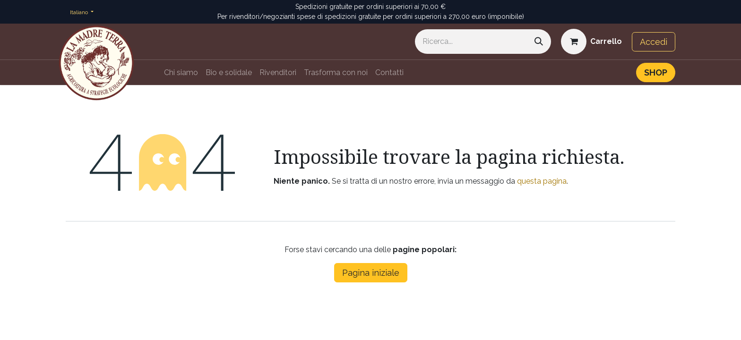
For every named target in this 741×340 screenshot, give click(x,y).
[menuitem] (181, 72)
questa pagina (542, 181)
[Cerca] (538, 41)
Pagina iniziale (370, 273)
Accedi (653, 42)
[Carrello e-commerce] (591, 42)
